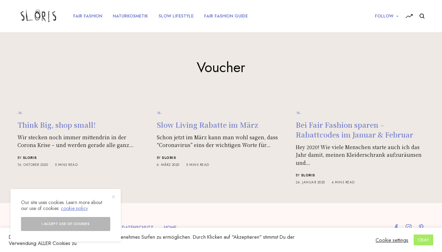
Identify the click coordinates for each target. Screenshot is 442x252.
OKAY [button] (423, 240)
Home (170, 227)
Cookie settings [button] (392, 240)
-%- (19, 112)
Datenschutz (137, 227)
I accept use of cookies (66, 223)
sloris (30, 157)
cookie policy (74, 208)
